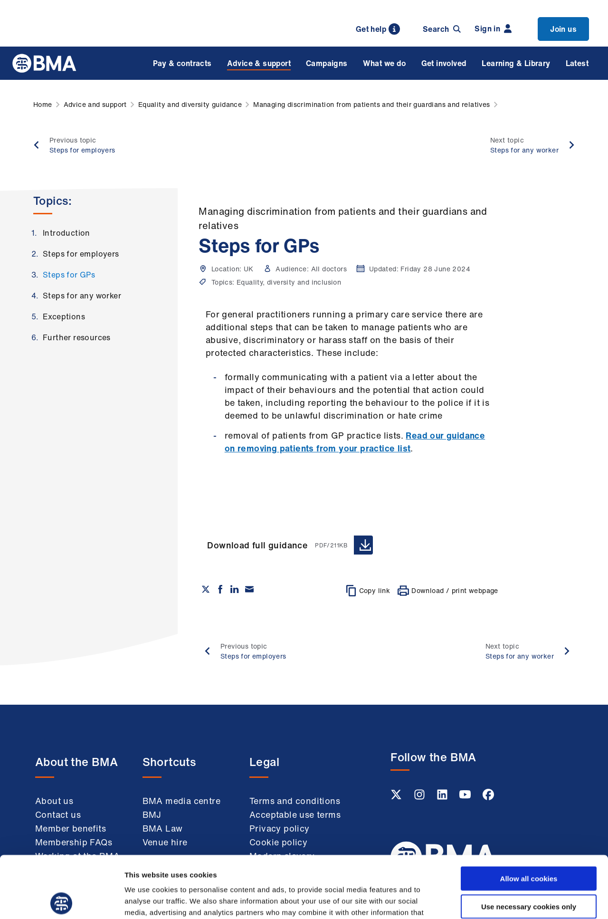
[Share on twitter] (205, 589)
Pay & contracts (182, 63)
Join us (563, 29)
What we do (384, 63)
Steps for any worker (82, 295)
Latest (577, 63)
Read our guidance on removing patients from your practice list (355, 441)
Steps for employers (81, 253)
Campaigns (327, 63)
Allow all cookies (529, 817)
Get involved (444, 63)
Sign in (493, 28)
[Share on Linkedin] (234, 589)
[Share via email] (249, 589)
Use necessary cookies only (528, 845)
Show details (498, 900)
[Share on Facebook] (220, 589)
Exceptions (64, 316)
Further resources (77, 337)
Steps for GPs (69, 274)
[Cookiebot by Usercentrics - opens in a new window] (61, 900)
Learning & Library (516, 63)
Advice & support (259, 63)
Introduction (66, 233)
